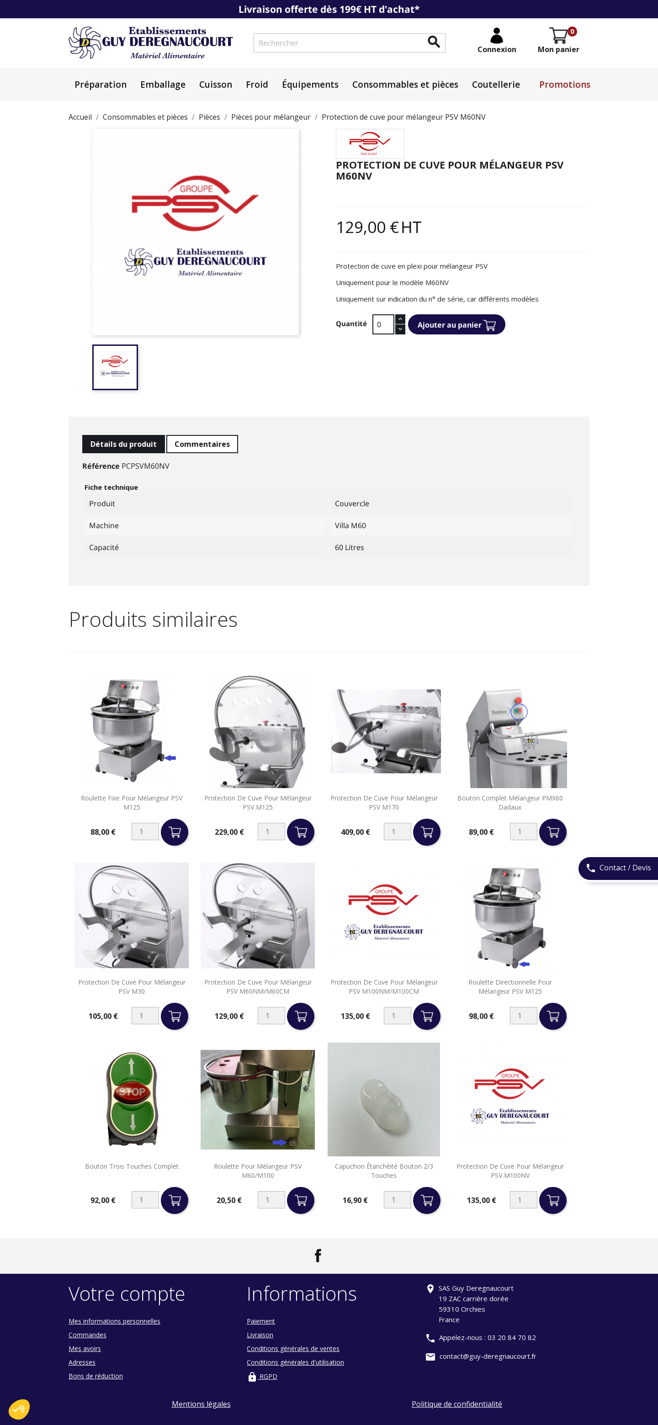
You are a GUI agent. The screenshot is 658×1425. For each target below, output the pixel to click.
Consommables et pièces (405, 84)
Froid (257, 84)
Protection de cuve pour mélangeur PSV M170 (384, 802)
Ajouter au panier (457, 325)
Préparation (100, 84)
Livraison (260, 1334)
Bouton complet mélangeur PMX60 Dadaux (510, 802)
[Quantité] (383, 324)
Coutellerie (496, 84)
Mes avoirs (85, 1348)
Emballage (163, 84)
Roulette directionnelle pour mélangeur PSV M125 (510, 987)
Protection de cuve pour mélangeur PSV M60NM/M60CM (258, 987)
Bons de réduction (96, 1376)
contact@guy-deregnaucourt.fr (488, 1356)
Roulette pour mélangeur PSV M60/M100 (258, 1171)
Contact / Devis (618, 868)
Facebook (318, 1255)
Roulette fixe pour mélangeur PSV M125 (131, 802)
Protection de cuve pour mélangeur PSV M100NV (510, 1171)
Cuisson (215, 84)
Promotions (564, 84)
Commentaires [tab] (202, 444)
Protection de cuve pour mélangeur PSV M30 (132, 987)
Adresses (82, 1362)
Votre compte (127, 1293)
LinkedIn (340, 1255)
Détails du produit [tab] (123, 444)
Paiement (261, 1321)
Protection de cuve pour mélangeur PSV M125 (258, 802)
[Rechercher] (350, 43)
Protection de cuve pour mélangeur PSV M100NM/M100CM (384, 987)
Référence (101, 466)
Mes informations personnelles (114, 1321)
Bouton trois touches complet (132, 1166)
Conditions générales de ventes (293, 1348)
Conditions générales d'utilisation (295, 1362)
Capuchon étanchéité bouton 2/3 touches (384, 1171)
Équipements (310, 84)
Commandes (87, 1334)
